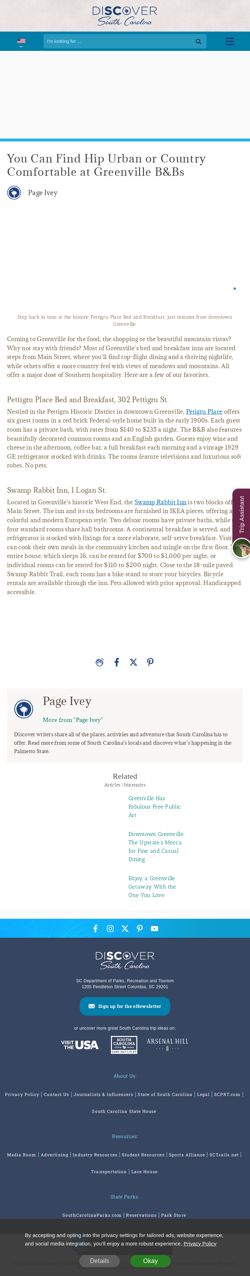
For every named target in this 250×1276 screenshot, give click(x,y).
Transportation (109, 1171)
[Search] (125, 41)
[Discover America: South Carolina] (80, 1046)
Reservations (141, 1215)
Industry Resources (95, 1154)
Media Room (22, 1154)
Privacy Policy (22, 1094)
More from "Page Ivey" (73, 719)
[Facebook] (116, 662)
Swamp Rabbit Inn (160, 502)
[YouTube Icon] (154, 928)
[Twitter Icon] (125, 928)
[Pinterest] (150, 662)
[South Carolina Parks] (122, 1045)
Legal (203, 1094)
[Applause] (99, 662)
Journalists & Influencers (103, 1094)
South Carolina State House (124, 1111)
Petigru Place (204, 412)
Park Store (173, 1215)
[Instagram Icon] (110, 928)
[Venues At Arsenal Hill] (167, 1045)
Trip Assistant (241, 515)
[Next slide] (231, 260)
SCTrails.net (224, 1154)
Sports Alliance (187, 1154)
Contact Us (57, 1094)
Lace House (144, 1171)
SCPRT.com (227, 1094)
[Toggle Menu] (229, 41)
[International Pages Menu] (21, 41)
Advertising (54, 1154)
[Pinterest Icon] (139, 928)
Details (99, 1260)
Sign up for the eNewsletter (130, 1006)
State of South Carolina (165, 1094)
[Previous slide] (18, 260)
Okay (150, 1260)
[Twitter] (133, 662)
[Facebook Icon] (95, 928)
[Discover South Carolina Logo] (125, 15)
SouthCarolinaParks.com (92, 1215)
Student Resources (143, 1154)
